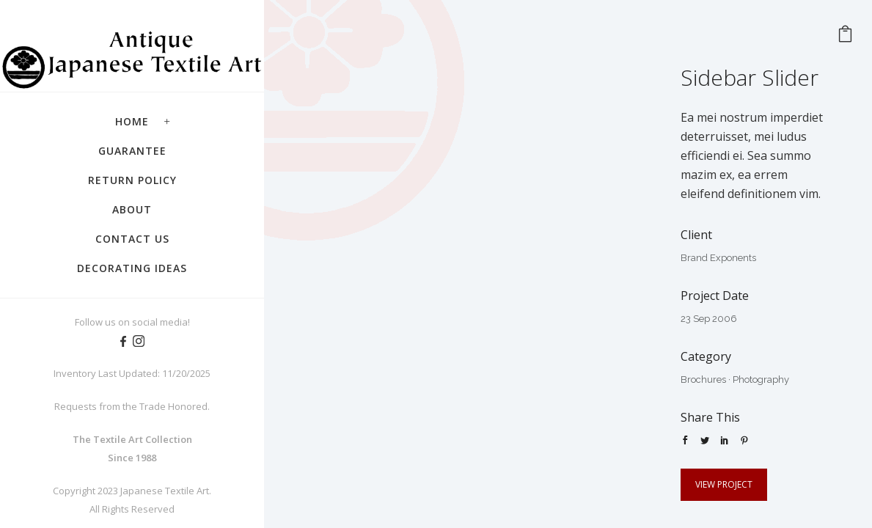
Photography (761, 379)
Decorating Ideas (132, 268)
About (132, 209)
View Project (723, 484)
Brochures (703, 379)
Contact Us (132, 239)
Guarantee (132, 151)
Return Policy (132, 180)
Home (132, 121)
